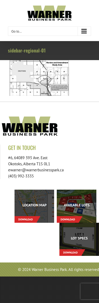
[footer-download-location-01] (34, 191)
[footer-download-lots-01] (76, 191)
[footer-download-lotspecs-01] (79, 224)
